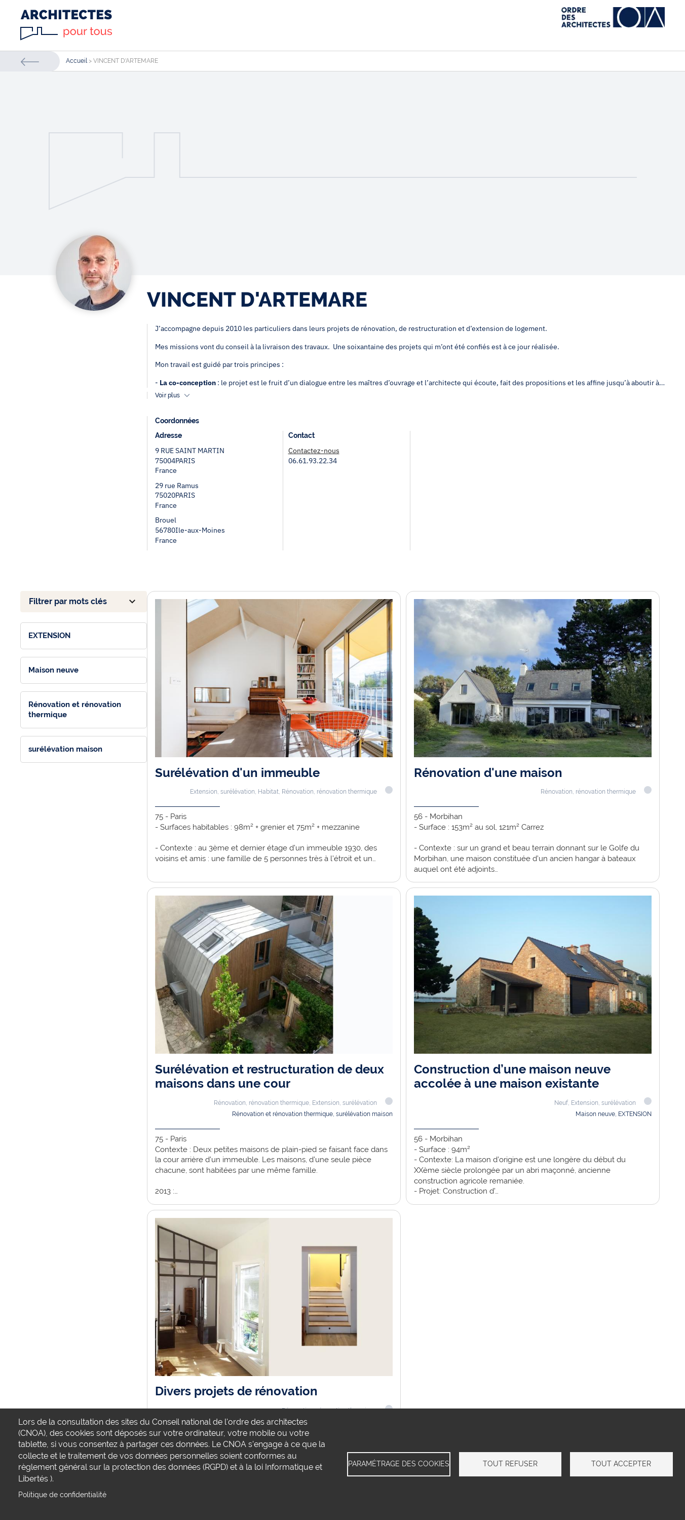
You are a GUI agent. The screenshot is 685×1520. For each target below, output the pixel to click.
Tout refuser (510, 1464)
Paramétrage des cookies (398, 1464)
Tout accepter (621, 1464)
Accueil (76, 60)
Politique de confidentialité (62, 1495)
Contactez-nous (313, 450)
